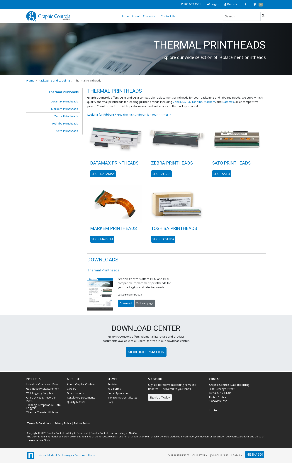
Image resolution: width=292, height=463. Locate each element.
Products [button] (149, 16)
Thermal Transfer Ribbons (42, 412)
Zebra (177, 102)
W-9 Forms (114, 388)
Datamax (228, 102)
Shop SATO (221, 174)
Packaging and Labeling (54, 80)
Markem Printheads (64, 109)
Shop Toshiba (163, 239)
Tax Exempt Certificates (122, 397)
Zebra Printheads (66, 116)
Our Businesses (178, 455)
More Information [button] (146, 351)
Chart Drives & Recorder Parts (41, 399)
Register (113, 384)
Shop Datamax (102, 174)
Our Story (199, 455)
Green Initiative (76, 393)
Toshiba (196, 102)
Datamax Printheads (64, 101)
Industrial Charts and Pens (42, 384)
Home (125, 16)
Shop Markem (102, 239)
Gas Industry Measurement (42, 388)
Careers (71, 388)
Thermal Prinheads (63, 92)
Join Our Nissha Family (226, 455)
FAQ (110, 402)
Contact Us (168, 16)
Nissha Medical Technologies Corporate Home (61, 455)
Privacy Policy (63, 423)
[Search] (242, 16)
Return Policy (82, 423)
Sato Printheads (67, 131)
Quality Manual (76, 402)
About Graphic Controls (81, 384)
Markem (209, 102)
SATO (186, 102)
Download (126, 303)
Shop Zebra (161, 174)
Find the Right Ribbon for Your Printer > (129, 114)
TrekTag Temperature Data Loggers (43, 406)
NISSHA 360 (255, 454)
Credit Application (118, 393)
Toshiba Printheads (64, 123)
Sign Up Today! (160, 397)
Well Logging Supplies (39, 393)
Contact (215, 379)
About (136, 16)
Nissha (133, 433)
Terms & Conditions (39, 423)
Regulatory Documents (81, 397)
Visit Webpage (144, 303)
